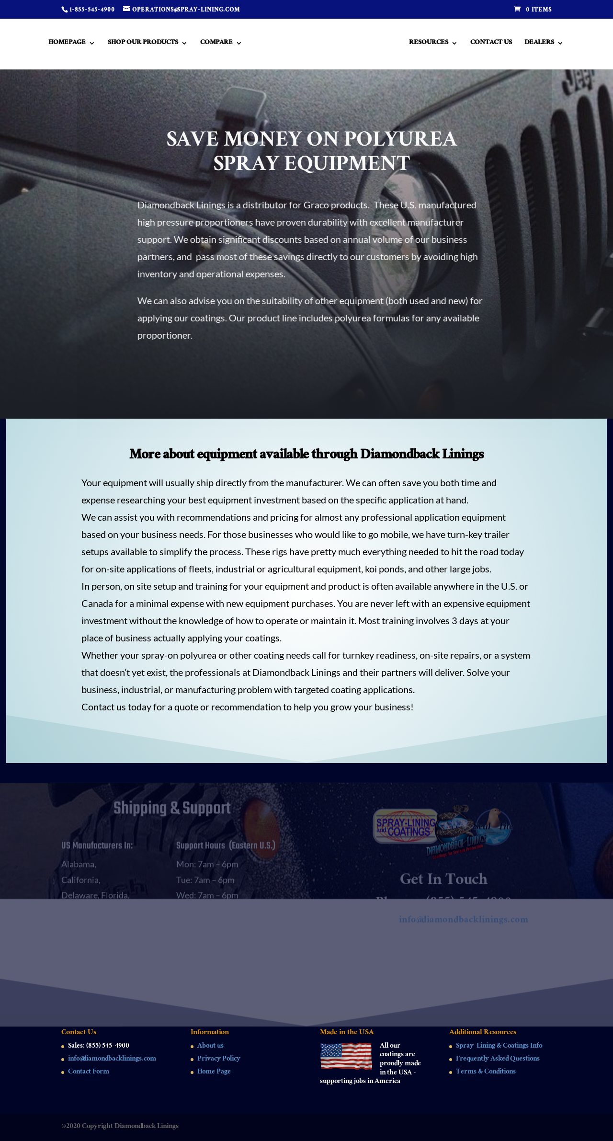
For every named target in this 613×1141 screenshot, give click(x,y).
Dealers (540, 45)
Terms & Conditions (486, 1072)
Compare (215, 45)
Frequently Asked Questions (498, 1059)
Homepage (66, 45)
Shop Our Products (142, 45)
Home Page (214, 1072)
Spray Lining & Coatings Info (499, 1046)
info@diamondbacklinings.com (463, 925)
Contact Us (492, 45)
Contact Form (88, 1072)
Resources (429, 45)
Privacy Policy (218, 1059)
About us (210, 1046)
